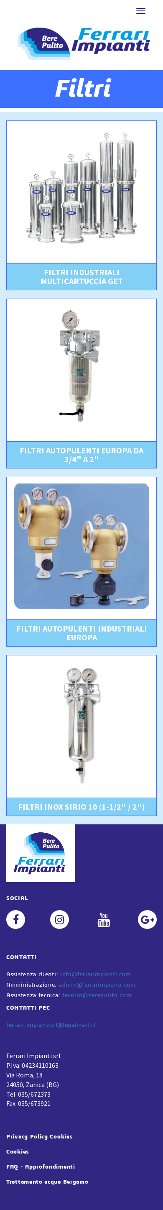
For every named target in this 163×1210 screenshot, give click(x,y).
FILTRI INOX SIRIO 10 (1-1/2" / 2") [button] (81, 806)
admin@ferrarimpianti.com (97, 985)
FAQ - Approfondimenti (40, 1167)
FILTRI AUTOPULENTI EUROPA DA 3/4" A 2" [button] (81, 454)
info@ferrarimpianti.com (95, 974)
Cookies (17, 1152)
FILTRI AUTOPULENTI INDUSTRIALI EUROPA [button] (81, 632)
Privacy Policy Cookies (39, 1137)
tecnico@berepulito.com (96, 995)
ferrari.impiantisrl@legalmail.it (50, 1025)
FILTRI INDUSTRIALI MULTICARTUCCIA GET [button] (82, 276)
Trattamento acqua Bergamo (47, 1182)
